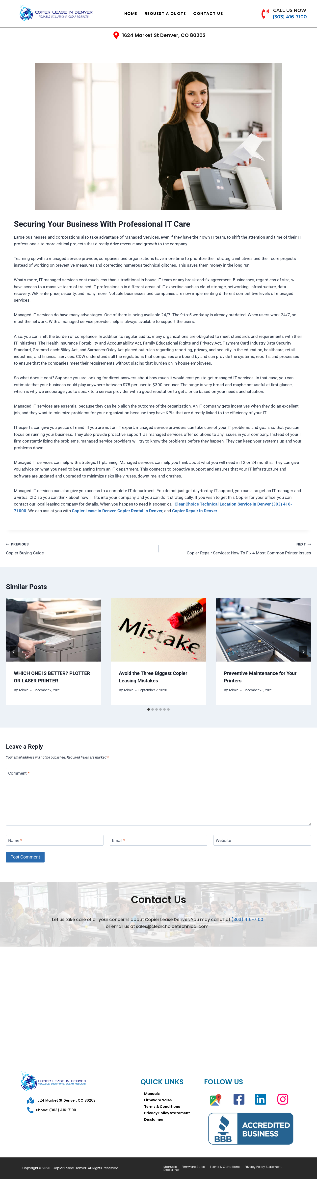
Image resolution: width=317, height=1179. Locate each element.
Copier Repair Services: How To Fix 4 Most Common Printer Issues (237, 548)
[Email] (158, 840)
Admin (23, 690)
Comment (18, 773)
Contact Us (208, 13)
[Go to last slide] (14, 652)
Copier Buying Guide (80, 548)
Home (130, 13)
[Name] (55, 840)
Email (118, 840)
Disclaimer (154, 1119)
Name (15, 840)
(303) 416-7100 (247, 920)
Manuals (152, 1093)
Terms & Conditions (162, 1106)
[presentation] (53, 630)
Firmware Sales (158, 1100)
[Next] (303, 652)
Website (223, 840)
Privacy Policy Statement (167, 1113)
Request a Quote (165, 13)
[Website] (262, 840)
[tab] (148, 709)
